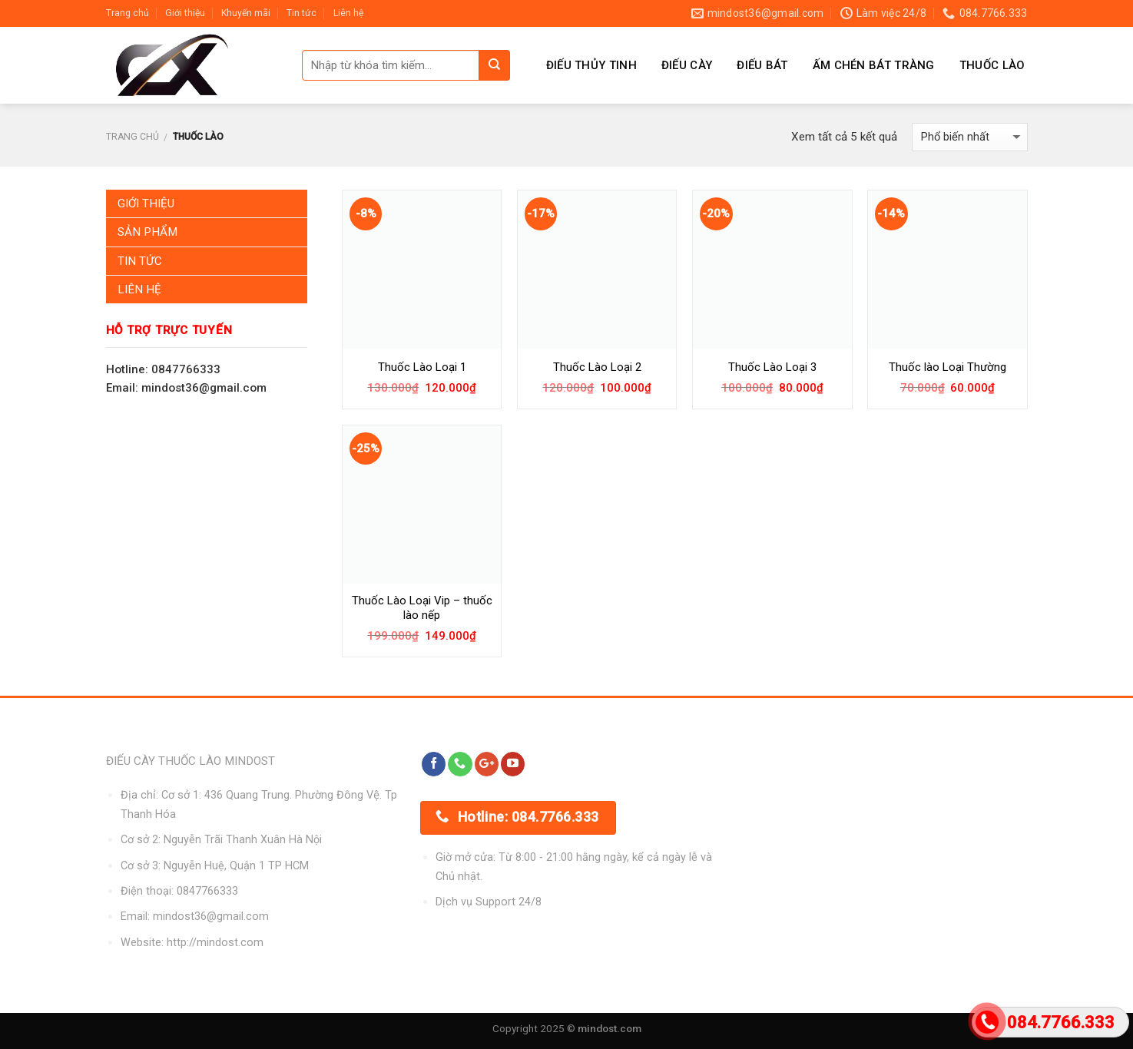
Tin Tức (140, 261)
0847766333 (207, 891)
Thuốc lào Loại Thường (947, 367)
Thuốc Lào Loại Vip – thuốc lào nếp (422, 608)
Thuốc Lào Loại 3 (772, 367)
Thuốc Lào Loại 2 (597, 367)
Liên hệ (348, 13)
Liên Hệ (139, 289)
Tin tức (301, 13)
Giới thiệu (185, 13)
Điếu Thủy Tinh (591, 65)
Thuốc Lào (992, 65)
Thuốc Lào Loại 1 (422, 367)
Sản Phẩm (147, 232)
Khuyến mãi (245, 13)
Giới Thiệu (146, 203)
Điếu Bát (762, 65)
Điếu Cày (686, 65)
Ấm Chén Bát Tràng (874, 65)
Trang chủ (127, 13)
